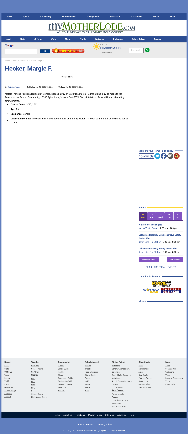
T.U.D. (167, 381)
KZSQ (87, 384)
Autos (141, 372)
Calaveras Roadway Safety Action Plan (158, 248)
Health (173, 16)
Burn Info (117, 48)
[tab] (143, 216)
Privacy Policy (95, 415)
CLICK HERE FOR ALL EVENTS (161, 267)
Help (132, 415)
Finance (115, 397)
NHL (33, 388)
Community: (64, 362)
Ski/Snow (35, 372)
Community (45, 16)
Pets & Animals (145, 387)
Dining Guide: (118, 362)
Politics (7, 384)
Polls (87, 390)
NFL (33, 378)
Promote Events (145, 378)
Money (68, 39)
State (22, 39)
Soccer (34, 391)
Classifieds (136, 16)
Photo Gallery (170, 384)
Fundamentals (118, 394)
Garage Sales (144, 384)
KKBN (87, 387)
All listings (116, 366)
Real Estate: (118, 390)
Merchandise (144, 369)
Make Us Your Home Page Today (156, 150)
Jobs (141, 366)
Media (156, 16)
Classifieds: (144, 362)
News (9, 16)
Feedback (80, 415)
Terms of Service (84, 424)
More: (168, 362)
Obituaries (118, 39)
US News (38, 39)
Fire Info (61, 390)
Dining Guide (93, 16)
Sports (26, 16)
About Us (67, 415)
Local (8, 39)
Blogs (60, 375)
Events (61, 366)
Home (57, 415)
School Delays (138, 39)
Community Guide (65, 378)
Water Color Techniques (150, 224)
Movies (88, 366)
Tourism (157, 39)
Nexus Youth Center (148, 228)
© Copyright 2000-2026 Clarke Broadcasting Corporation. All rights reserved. (94, 430)
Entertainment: (92, 362)
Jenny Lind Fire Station (150, 242)
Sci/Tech (8, 393)
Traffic (83, 39)
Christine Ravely (13, 87)
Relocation (116, 403)
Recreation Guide (65, 384)
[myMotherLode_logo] (92, 28)
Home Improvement (120, 400)
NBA (33, 385)
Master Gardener (119, 406)
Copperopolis (117, 387)
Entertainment (69, 16)
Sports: (34, 375)
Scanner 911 (170, 369)
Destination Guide (65, 381)
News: (7, 362)
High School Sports (39, 397)
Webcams (99, 39)
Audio (167, 366)
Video (167, 375)
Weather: (35, 362)
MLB (33, 382)
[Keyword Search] (136, 50)
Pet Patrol (62, 387)
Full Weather (106, 48)
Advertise (121, 415)
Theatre (88, 369)
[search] (21, 51)
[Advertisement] (161, 352)
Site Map (109, 415)
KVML (87, 381)
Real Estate (115, 16)
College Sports (37, 394)
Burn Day (35, 366)
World (53, 39)
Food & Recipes (91, 372)
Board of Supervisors (174, 378)
